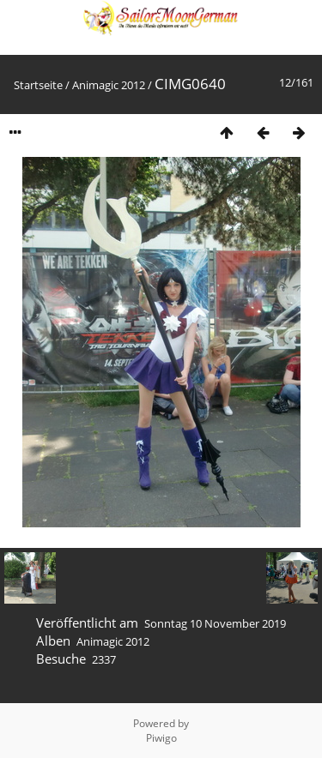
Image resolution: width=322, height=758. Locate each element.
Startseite (38, 85)
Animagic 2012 (108, 85)
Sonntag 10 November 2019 (215, 623)
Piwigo (161, 738)
